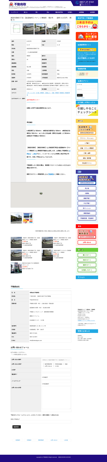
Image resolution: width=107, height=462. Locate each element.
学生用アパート (87, 163)
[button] (41, 193)
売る (48, 12)
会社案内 (92, 12)
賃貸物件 (18, 440)
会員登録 (81, 12)
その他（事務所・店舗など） (43, 92)
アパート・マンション (87, 138)
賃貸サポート (87, 265)
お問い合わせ (54, 440)
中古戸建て (87, 203)
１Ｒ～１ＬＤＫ (31, 92)
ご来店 (34, 154)
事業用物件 (41, 440)
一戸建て (87, 143)
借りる (25, 12)
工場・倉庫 (87, 153)
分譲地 (87, 193)
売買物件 (29, 440)
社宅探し (70, 12)
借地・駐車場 (87, 158)
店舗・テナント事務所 (87, 148)
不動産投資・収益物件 (87, 218)
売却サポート (87, 260)
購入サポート (87, 255)
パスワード (79, 89)
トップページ (14, 12)
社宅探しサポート (87, 270)
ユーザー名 (79, 84)
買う (37, 12)
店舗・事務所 (55, 92)
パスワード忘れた (81, 97)
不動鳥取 (51, 174)
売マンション (87, 208)
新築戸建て (87, 198)
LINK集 (66, 440)
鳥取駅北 (62, 92)
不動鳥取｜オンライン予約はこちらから (86, 320)
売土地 (87, 188)
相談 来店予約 (59, 12)
